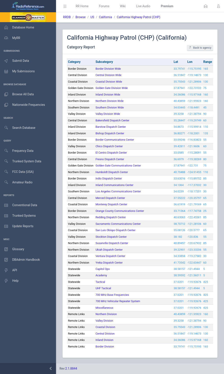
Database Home (17, 27)
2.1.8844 (71, 368)
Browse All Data (17, 94)
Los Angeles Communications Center (118, 191)
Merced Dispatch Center (110, 198)
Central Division (105, 333)
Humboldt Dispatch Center (112, 172)
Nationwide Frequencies (22, 105)
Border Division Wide (108, 68)
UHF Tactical (103, 288)
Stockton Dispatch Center (111, 236)
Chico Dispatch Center (109, 146)
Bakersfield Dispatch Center (113, 120)
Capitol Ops (103, 269)
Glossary (12, 249)
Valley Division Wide (108, 113)
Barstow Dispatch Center (111, 126)
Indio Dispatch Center (109, 178)
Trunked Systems (18, 216)
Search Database (17, 128)
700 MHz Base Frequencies (112, 294)
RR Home (82, 6)
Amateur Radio (16, 182)
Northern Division (106, 314)
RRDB (67, 17)
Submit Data (14, 61)
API (8, 270)
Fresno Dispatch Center (110, 159)
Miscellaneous (104, 307)
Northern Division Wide (110, 101)
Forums (104, 6)
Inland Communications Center (114, 185)
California (105, 17)
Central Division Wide (108, 75)
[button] (205, 6)
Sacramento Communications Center (118, 223)
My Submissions (17, 71)
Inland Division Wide (108, 94)
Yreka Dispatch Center (109, 262)
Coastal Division (105, 327)
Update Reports (16, 226)
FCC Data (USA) (17, 172)
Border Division (105, 346)
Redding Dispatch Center (111, 217)
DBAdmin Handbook (20, 260)
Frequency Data (16, 151)
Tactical (100, 282)
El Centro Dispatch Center (111, 152)
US (92, 17)
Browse (80, 17)
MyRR (10, 38)
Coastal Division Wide (109, 81)
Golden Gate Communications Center (118, 165)
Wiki (123, 6)
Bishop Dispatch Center (110, 133)
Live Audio (143, 6)
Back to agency (200, 47)
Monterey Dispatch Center (111, 204)
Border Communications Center (115, 139)
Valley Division (104, 320)
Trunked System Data (20, 161)
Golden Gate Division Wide (112, 88)
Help (9, 281)
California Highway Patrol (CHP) (138, 17)
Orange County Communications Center (120, 211)
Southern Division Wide (110, 107)
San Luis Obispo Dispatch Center (116, 230)
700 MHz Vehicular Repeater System (118, 301)
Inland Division (105, 340)
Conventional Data (18, 205)
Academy (101, 275)
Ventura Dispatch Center (110, 256)
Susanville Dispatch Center (112, 243)
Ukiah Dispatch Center (109, 249)
